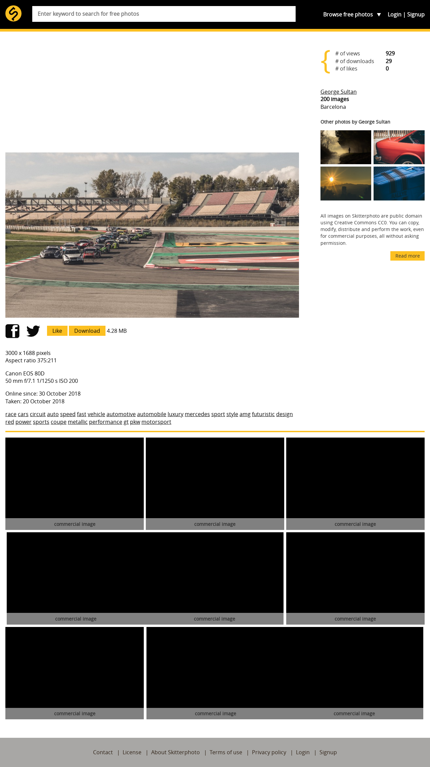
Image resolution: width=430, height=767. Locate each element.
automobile (151, 414)
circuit (38, 414)
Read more (407, 256)
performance (105, 421)
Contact (103, 752)
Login (394, 14)
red (9, 421)
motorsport (156, 421)
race (10, 414)
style (232, 414)
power (23, 421)
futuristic (263, 414)
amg (245, 414)
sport (218, 414)
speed (68, 414)
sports (41, 421)
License (132, 752)
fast (81, 414)
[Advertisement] (152, 95)
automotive (121, 414)
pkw (135, 421)
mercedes (197, 414)
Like (57, 330)
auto (53, 414)
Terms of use (226, 752)
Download (87, 330)
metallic (78, 421)
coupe (59, 421)
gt (126, 421)
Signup (416, 14)
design (284, 414)
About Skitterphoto (175, 752)
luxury (175, 414)
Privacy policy (269, 752)
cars (23, 414)
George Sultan (338, 91)
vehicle (96, 414)
